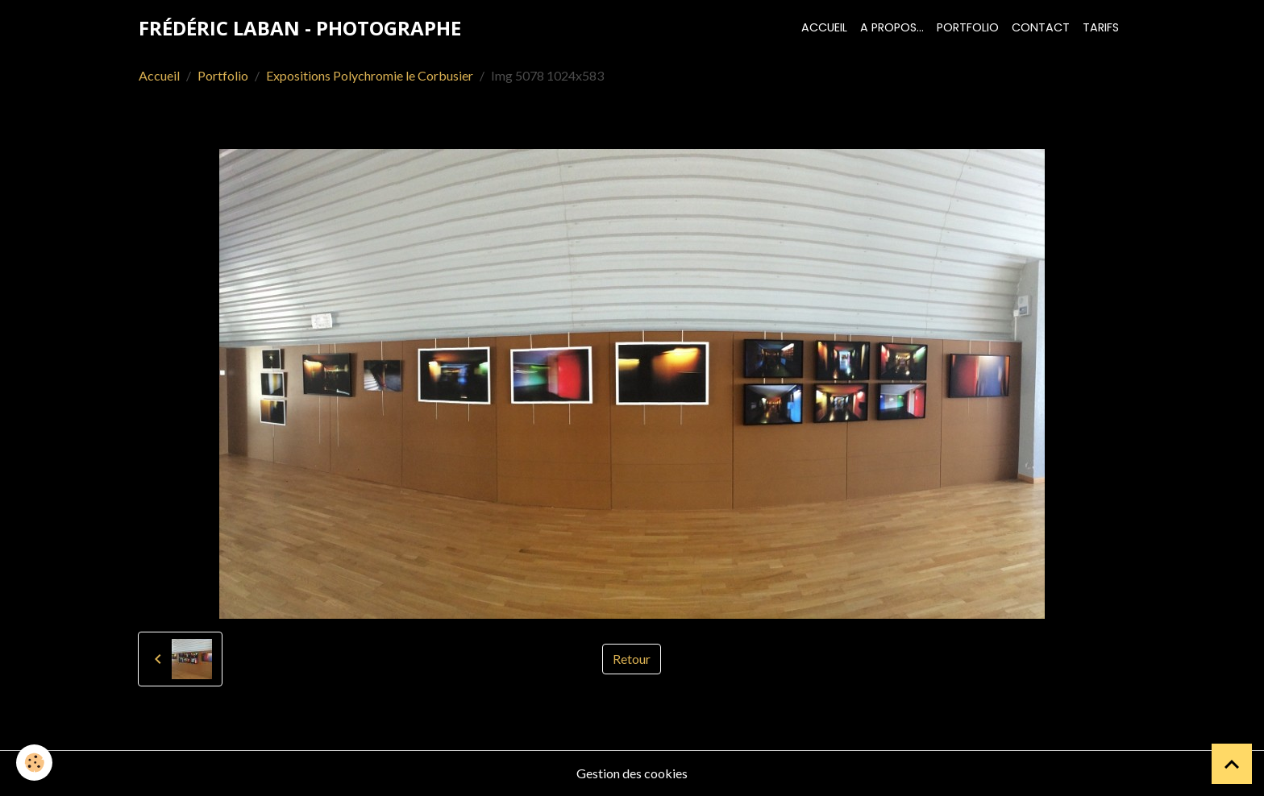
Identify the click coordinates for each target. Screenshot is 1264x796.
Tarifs (1101, 27)
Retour (632, 658)
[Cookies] (34, 762)
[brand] (300, 28)
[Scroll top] (1232, 764)
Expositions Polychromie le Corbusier (369, 75)
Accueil (824, 27)
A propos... (892, 27)
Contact (1041, 27)
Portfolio (968, 27)
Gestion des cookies (632, 773)
